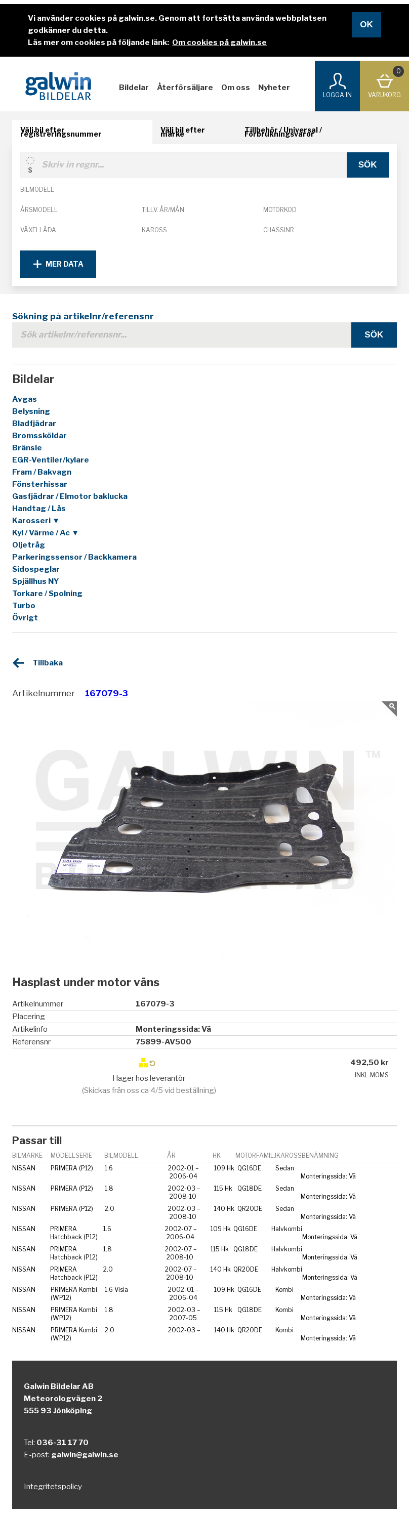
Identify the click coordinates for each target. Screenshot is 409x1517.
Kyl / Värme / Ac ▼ (45, 532)
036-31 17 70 (62, 1442)
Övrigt (25, 617)
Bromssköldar (39, 435)
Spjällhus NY (35, 581)
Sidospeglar (36, 569)
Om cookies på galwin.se (219, 42)
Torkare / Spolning (47, 593)
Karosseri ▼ (36, 520)
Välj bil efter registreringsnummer (61, 131)
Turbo (23, 605)
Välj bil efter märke (182, 131)
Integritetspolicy (53, 1486)
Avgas (24, 399)
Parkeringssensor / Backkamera (74, 557)
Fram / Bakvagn (41, 472)
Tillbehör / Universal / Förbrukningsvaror (283, 131)
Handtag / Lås (39, 508)
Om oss (235, 87)
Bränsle (27, 447)
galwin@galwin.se (84, 1454)
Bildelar (134, 87)
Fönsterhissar (39, 484)
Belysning (31, 411)
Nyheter (274, 87)
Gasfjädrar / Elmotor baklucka (70, 496)
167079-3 (106, 693)
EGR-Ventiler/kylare (50, 460)
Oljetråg (28, 545)
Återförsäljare (185, 87)
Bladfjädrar (34, 423)
